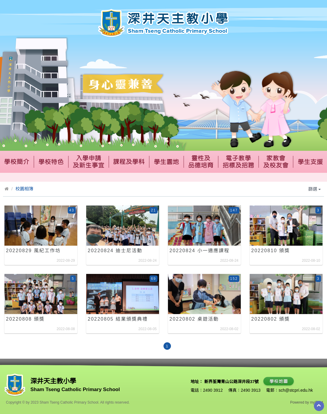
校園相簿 (24, 188)
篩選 (314, 189)
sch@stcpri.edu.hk (296, 390)
